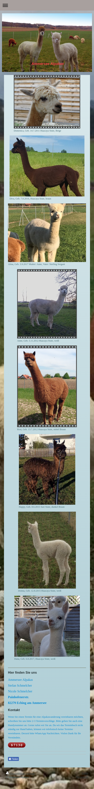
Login (85, 773)
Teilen (13, 759)
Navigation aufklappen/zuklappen (47, 5)
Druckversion (15, 773)
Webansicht (82, 776)
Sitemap (30, 773)
